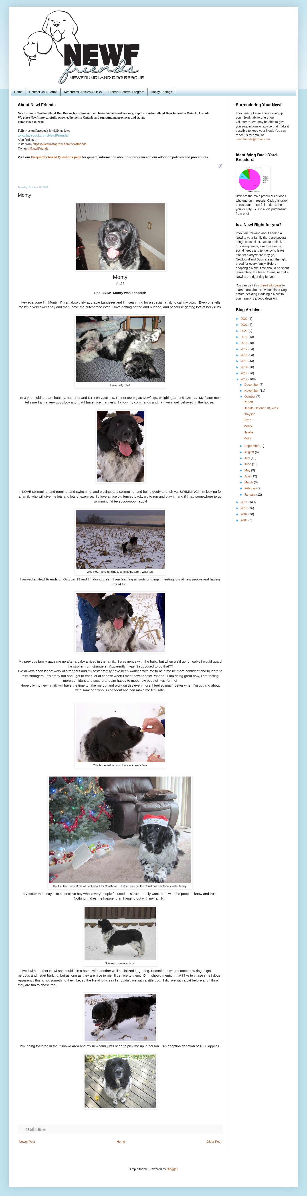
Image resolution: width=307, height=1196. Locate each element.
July (247, 458)
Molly (247, 438)
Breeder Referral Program (126, 92)
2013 (244, 373)
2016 (244, 355)
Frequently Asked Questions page (56, 157)
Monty (248, 426)
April (247, 476)
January (250, 494)
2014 (244, 367)
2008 (244, 520)
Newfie (248, 432)
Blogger (172, 1169)
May (247, 470)
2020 (244, 331)
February (251, 488)
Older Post (214, 1141)
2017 (244, 349)
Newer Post (27, 1141)
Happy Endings (161, 92)
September (252, 446)
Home (18, 92)
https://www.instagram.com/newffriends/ (59, 144)
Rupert (248, 402)
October (250, 396)
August (249, 452)
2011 (244, 502)
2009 (244, 514)
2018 (244, 343)
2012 (244, 379)
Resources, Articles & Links (83, 92)
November (251, 390)
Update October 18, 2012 (261, 408)
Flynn (247, 420)
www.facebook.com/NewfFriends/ (43, 135)
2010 (244, 508)
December (251, 384)
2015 (244, 361)
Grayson (249, 414)
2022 (244, 318)
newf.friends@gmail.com (253, 139)
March (249, 482)
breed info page (271, 285)
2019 (244, 337)
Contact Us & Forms (43, 92)
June (248, 464)
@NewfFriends (38, 148)
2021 (244, 324)
